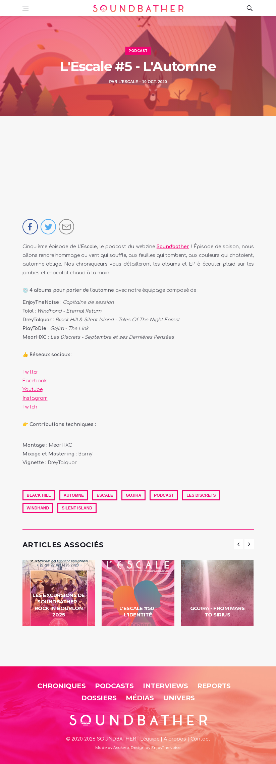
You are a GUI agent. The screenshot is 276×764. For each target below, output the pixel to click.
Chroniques (61, 686)
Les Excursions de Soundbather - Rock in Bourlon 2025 (59, 605)
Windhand (38, 508)
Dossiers (98, 698)
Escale (105, 495)
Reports (214, 686)
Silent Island (77, 508)
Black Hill (39, 495)
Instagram (35, 398)
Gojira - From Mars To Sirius (217, 611)
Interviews (165, 686)
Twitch (29, 407)
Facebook (34, 380)
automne (74, 495)
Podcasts (114, 686)
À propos (175, 739)
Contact (200, 739)
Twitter (30, 372)
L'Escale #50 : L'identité (138, 611)
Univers (179, 698)
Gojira (133, 495)
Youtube (32, 389)
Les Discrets (201, 495)
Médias (140, 698)
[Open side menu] (25, 8)
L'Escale (128, 81)
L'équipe (149, 739)
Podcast (138, 51)
